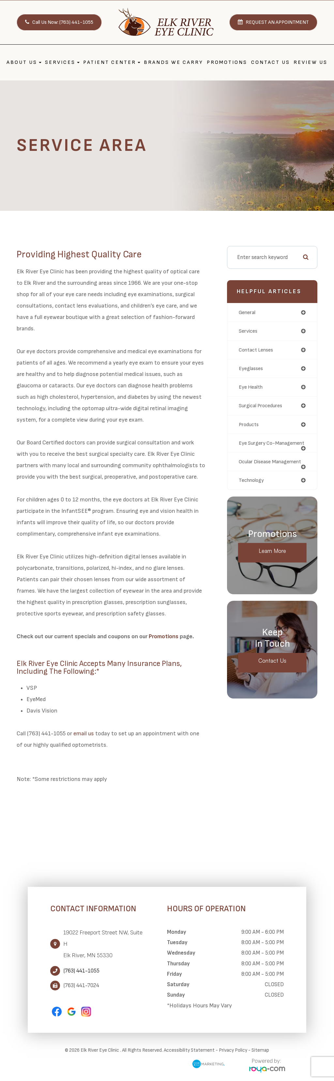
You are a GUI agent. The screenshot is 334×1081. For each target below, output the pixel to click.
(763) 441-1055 (81, 971)
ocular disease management (256, 472)
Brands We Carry (173, 62)
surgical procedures (262, 407)
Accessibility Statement (189, 1050)
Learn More (272, 565)
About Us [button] (24, 62)
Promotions (227, 62)
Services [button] (62, 62)
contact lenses (258, 350)
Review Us (310, 62)
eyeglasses (252, 369)
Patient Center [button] (111, 62)
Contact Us (270, 62)
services (248, 331)
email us (83, 733)
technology (252, 494)
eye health (252, 388)
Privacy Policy (233, 1050)
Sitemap (260, 1050)
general (248, 312)
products (250, 426)
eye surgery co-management (258, 448)
